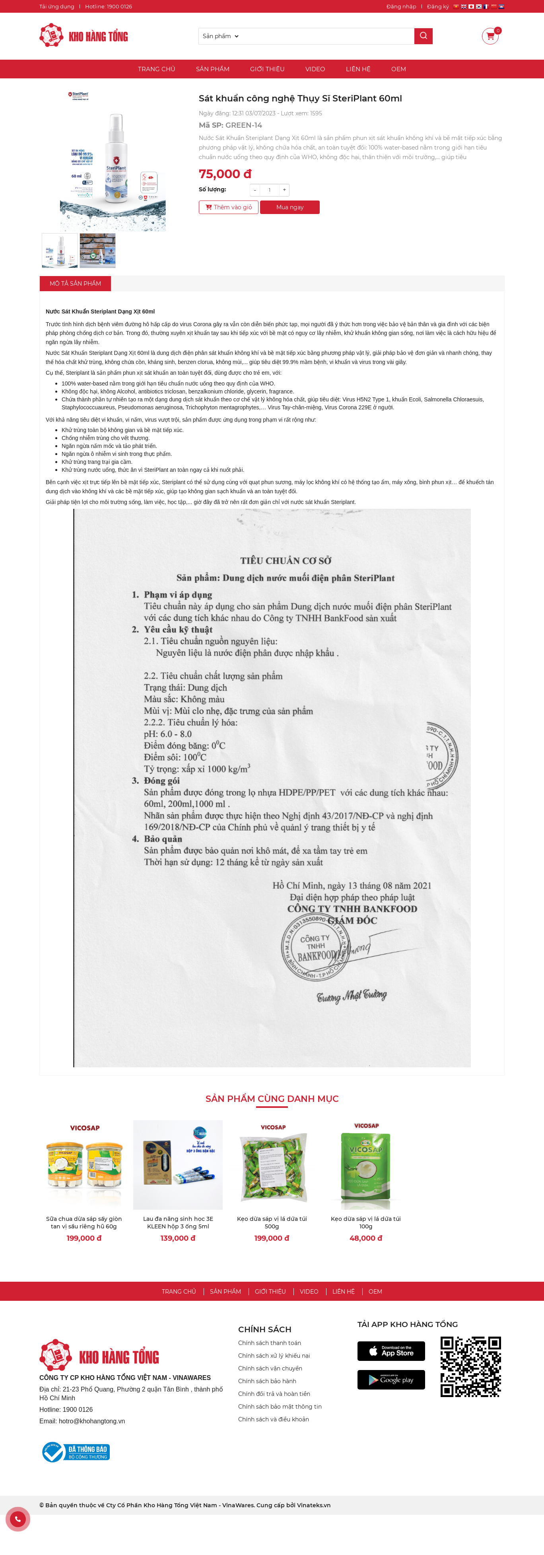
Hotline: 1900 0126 (108, 6)
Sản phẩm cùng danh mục (272, 1099)
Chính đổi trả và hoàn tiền (274, 1393)
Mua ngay (290, 207)
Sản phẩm (212, 69)
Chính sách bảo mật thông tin (280, 1406)
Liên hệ (358, 69)
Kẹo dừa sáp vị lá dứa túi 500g (272, 1222)
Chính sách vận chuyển (270, 1368)
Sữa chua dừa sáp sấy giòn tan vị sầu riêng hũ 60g (84, 1222)
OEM (398, 69)
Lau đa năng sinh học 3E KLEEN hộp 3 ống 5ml (178, 1222)
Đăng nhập (401, 6)
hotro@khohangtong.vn (92, 1421)
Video (315, 69)
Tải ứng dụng (56, 6)
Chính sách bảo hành (267, 1381)
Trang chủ (156, 69)
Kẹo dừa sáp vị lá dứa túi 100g (366, 1222)
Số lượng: (212, 189)
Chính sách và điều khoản (273, 1419)
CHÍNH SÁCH (264, 1329)
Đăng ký (438, 6)
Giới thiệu (267, 69)
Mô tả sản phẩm (75, 283)
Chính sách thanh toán (269, 1343)
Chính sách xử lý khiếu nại (274, 1355)
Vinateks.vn (314, 1505)
